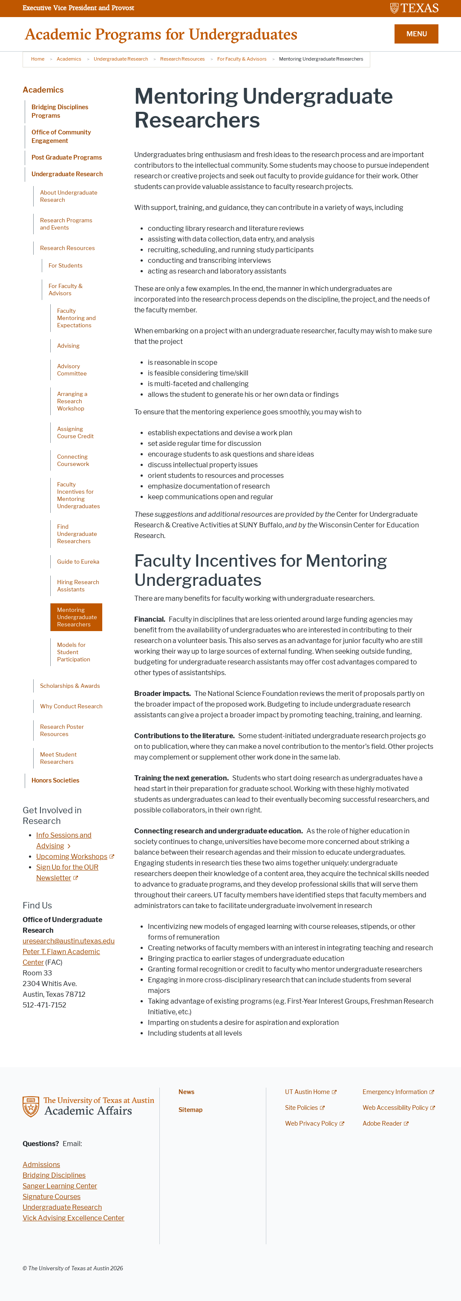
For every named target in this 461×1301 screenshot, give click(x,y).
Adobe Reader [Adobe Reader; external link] (382, 1123)
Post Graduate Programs (67, 157)
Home (37, 59)
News (186, 1092)
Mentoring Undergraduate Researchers (77, 617)
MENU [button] (416, 34)
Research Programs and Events (66, 224)
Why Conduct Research (71, 706)
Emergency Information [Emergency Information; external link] (395, 1092)
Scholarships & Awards (70, 685)
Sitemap (190, 1110)
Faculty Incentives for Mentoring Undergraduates (78, 495)
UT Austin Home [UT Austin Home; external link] (307, 1092)
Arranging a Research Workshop (72, 401)
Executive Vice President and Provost (78, 7)
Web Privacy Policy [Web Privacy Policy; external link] (311, 1123)
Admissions (41, 1165)
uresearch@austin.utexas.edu (69, 941)
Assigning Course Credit (75, 432)
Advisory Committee (72, 370)
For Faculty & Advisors (242, 59)
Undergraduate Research (121, 59)
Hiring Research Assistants (78, 586)
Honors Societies (55, 780)
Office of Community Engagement (61, 137)
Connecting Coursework (73, 460)
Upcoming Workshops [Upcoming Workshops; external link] (71, 857)
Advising (68, 345)
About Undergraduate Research (69, 196)
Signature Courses (52, 1197)
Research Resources (182, 59)
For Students (66, 265)
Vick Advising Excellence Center (73, 1218)
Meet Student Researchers (58, 758)
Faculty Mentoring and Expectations (76, 318)
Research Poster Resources (62, 730)
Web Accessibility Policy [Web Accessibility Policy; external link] (395, 1108)
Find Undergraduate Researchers (77, 533)
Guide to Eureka (78, 561)
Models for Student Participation (73, 652)
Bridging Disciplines (54, 1175)
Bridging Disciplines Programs (60, 111)
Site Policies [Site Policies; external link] (301, 1108)
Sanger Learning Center (60, 1186)
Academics (69, 59)
